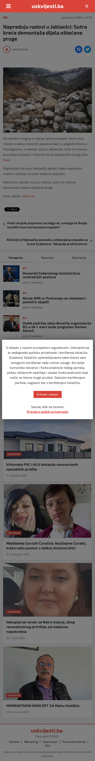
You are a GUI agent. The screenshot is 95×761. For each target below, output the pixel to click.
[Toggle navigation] (8, 6)
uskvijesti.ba (48, 6)
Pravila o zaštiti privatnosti (47, 412)
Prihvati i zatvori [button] (47, 394)
